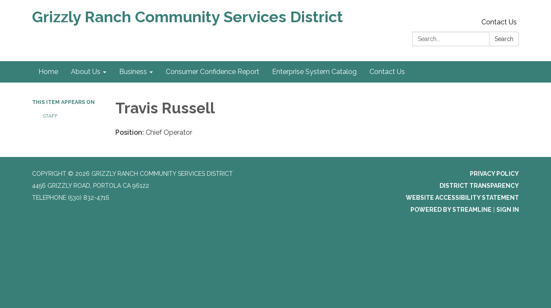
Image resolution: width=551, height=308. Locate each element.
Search (504, 39)
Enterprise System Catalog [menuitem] (314, 72)
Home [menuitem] (48, 72)
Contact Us (499, 22)
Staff (50, 116)
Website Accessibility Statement (462, 197)
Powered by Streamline (451, 209)
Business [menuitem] (133, 72)
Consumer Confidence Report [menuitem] (212, 72)
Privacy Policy (494, 173)
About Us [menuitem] (85, 72)
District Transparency (479, 185)
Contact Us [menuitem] (387, 72)
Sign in (507, 209)
